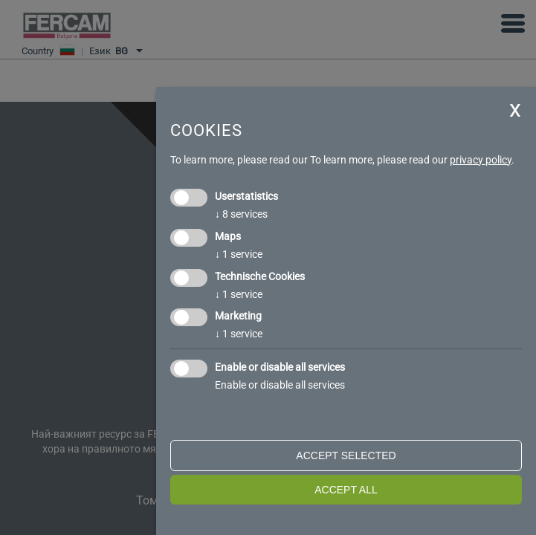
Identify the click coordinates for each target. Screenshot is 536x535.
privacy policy (480, 160)
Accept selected (345, 455)
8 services (241, 214)
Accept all (346, 490)
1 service (238, 254)
